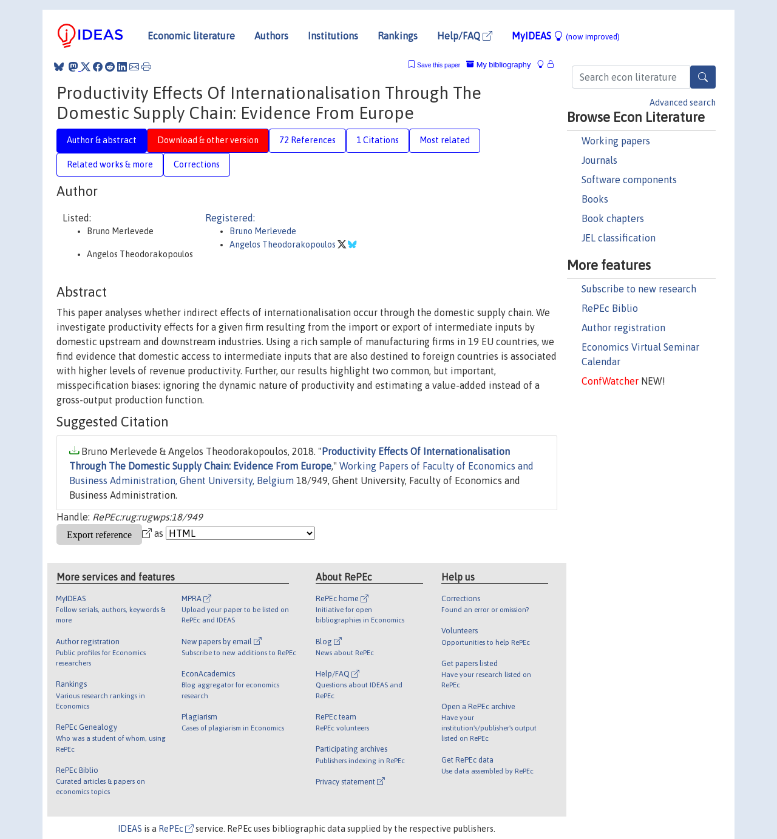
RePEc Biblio (610, 308)
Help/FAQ (464, 35)
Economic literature (191, 35)
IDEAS (130, 829)
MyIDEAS (566, 35)
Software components (629, 179)
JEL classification (619, 237)
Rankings (398, 35)
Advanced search (683, 102)
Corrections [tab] (197, 164)
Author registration (623, 327)
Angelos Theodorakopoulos (283, 244)
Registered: (230, 217)
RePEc (176, 829)
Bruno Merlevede (262, 231)
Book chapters (613, 218)
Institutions (333, 35)
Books (595, 199)
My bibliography (498, 64)
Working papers (616, 140)
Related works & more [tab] (110, 164)
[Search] (703, 77)
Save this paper (438, 65)
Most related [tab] (444, 140)
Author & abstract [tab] (102, 140)
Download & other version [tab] (208, 140)
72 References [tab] (307, 140)
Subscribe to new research (639, 288)
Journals (599, 160)
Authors (271, 35)
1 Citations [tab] (377, 140)
